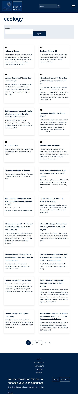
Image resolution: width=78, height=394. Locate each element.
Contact (39, 374)
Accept (55, 379)
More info (10, 393)
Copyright (39, 370)
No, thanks (65, 379)
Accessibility (39, 363)
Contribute (39, 367)
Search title (8, 29)
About (38, 360)
